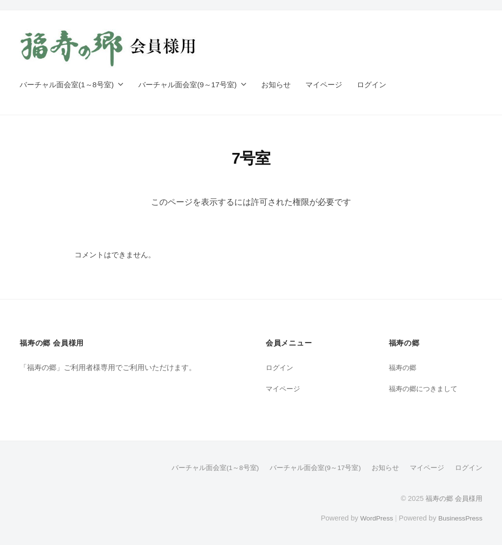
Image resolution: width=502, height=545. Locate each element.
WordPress (372, 517)
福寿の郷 (403, 367)
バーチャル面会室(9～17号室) (187, 84)
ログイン (371, 84)
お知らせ (276, 84)
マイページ (323, 84)
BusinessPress (459, 517)
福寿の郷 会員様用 (454, 498)
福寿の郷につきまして (425, 388)
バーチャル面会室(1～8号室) (67, 84)
